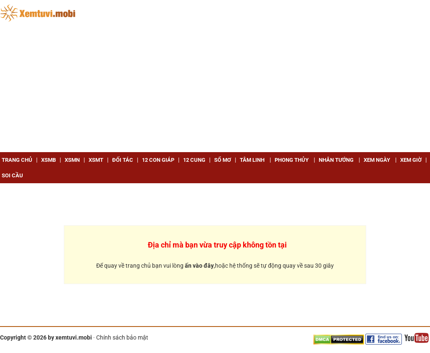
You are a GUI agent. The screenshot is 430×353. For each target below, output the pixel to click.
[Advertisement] (215, 89)
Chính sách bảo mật (122, 337)
